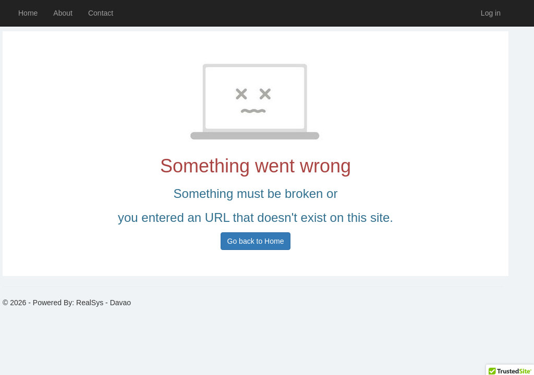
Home (28, 13)
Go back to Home (255, 241)
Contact (100, 13)
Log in (491, 13)
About (62, 13)
